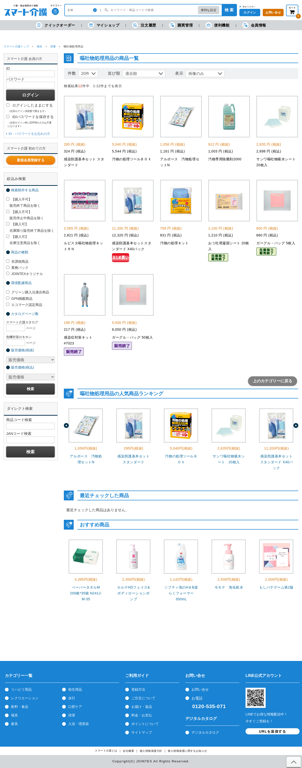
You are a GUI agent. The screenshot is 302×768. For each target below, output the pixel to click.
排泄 (71, 715)
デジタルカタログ (205, 732)
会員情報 (254, 25)
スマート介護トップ (16, 46)
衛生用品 (75, 689)
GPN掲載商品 (19, 299)
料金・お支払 (141, 715)
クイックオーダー (55, 25)
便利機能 (217, 25)
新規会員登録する (30, 160)
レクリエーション (25, 698)
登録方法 (138, 689)
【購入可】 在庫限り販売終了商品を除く (30, 227)
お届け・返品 (141, 706)
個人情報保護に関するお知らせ (187, 751)
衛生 (39, 46)
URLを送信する (272, 731)
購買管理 (181, 25)
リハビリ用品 (21, 689)
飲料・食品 (19, 706)
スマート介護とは (106, 750)
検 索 (229, 10)
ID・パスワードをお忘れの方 (29, 133)
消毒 (53, 46)
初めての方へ (249, 6)
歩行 (71, 698)
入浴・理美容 (78, 724)
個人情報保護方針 (151, 751)
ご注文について (143, 698)
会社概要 (128, 751)
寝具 (14, 715)
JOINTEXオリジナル (24, 274)
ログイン (250, 12)
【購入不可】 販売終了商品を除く (23, 202)
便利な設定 (208, 10)
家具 (14, 724)
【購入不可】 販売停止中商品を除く (25, 215)
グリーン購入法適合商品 (27, 292)
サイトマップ (141, 732)
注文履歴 (144, 25)
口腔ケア (75, 706)
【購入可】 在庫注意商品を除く (23, 240)
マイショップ (104, 25)
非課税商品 (17, 261)
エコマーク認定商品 (24, 305)
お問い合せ (200, 689)
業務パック (17, 268)
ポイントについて (145, 724)
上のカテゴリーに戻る (272, 381)
